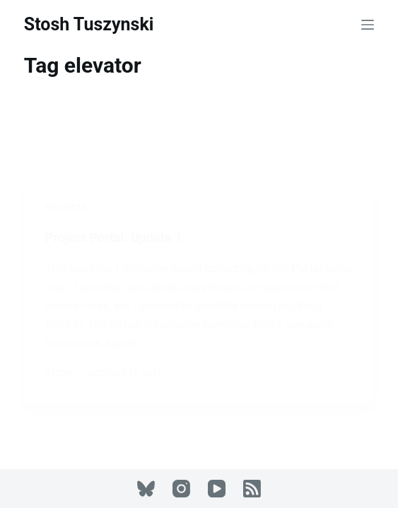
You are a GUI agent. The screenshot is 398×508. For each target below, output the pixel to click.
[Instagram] (181, 488)
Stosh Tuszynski (89, 24)
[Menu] (367, 24)
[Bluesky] (146, 488)
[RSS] (252, 488)
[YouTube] (217, 488)
